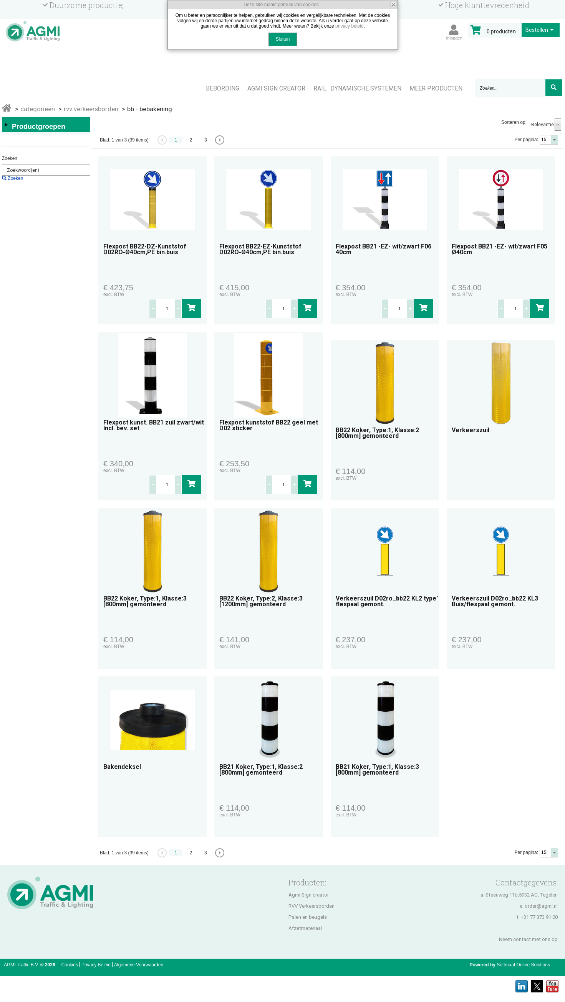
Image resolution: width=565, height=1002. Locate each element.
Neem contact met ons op (528, 939)
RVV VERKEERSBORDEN (91, 109)
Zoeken (9, 158)
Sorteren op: (514, 122)
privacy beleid (349, 26)
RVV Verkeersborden (311, 906)
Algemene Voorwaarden (138, 964)
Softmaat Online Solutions (523, 964)
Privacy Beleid (96, 964)
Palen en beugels (307, 917)
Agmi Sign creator (308, 895)
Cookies (69, 964)
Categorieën (37, 109)
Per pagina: (526, 139)
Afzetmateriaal (305, 928)
